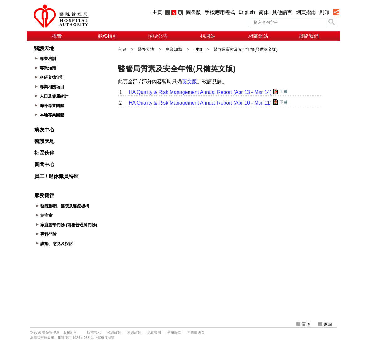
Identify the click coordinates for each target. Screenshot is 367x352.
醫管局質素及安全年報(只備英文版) (245, 49)
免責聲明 (154, 332)
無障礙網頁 (195, 332)
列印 (324, 12)
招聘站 (207, 36)
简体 (264, 12)
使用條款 (174, 332)
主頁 (157, 12)
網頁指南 (306, 12)
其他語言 (282, 12)
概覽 (57, 36)
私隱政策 (114, 332)
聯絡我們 (309, 36)
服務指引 (107, 36)
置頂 (303, 324)
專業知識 (174, 49)
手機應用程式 (220, 12)
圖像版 (193, 12)
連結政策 (134, 332)
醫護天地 (146, 49)
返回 (325, 324)
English (246, 12)
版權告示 (94, 332)
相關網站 (258, 36)
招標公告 (158, 36)
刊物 (198, 49)
